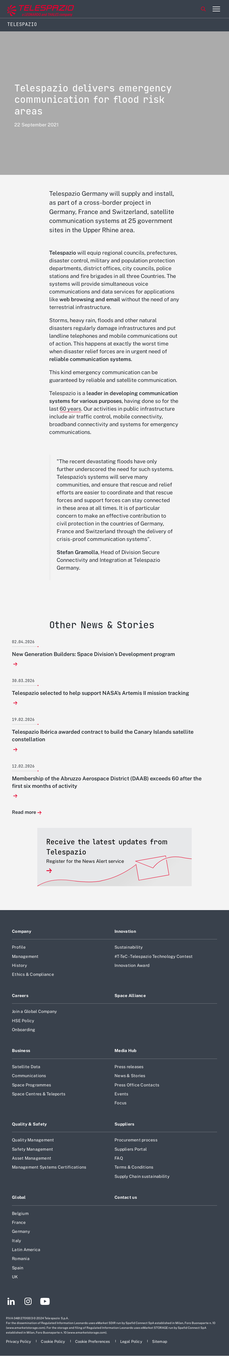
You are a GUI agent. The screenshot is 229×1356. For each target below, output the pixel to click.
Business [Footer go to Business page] (21, 1050)
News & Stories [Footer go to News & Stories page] (130, 1075)
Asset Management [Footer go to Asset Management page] (31, 1158)
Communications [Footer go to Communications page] (29, 1075)
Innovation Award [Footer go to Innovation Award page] (131, 965)
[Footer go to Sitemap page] (159, 1341)
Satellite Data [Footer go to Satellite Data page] (26, 1066)
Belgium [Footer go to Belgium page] (20, 1213)
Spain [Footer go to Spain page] (17, 1267)
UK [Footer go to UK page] (15, 1276)
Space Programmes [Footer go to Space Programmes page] (31, 1085)
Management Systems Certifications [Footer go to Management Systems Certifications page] (49, 1167)
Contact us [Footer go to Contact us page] (125, 1197)
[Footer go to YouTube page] (45, 1302)
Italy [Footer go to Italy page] (16, 1240)
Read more (24, 812)
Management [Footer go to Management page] (25, 956)
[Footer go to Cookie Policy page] (53, 1341)
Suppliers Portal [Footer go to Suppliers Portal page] (130, 1149)
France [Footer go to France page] (19, 1222)
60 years (70, 409)
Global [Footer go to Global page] (19, 1197)
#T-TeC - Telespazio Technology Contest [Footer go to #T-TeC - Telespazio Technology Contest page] (153, 956)
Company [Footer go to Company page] (21, 931)
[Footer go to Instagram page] (28, 1302)
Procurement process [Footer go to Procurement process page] (135, 1140)
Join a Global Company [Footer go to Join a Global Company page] (34, 1011)
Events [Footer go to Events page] (121, 1093)
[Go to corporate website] (29, 9)
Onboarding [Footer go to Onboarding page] (23, 1029)
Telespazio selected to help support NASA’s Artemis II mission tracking (100, 693)
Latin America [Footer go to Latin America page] (26, 1249)
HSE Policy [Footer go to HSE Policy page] (23, 1020)
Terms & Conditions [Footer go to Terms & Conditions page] (134, 1167)
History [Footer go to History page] (19, 965)
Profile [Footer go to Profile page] (19, 947)
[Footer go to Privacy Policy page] (19, 1341)
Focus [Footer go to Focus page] (120, 1102)
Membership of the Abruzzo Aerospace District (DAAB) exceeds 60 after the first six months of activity (107, 782)
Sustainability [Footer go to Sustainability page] (128, 947)
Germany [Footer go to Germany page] (21, 1231)
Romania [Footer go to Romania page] (21, 1258)
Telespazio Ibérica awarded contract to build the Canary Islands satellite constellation (103, 735)
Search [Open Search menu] (203, 8)
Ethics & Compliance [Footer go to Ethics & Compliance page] (33, 974)
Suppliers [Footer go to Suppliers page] (124, 1124)
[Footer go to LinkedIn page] (11, 1302)
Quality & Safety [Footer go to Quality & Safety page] (29, 1124)
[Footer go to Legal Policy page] (131, 1341)
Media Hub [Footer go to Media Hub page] (125, 1050)
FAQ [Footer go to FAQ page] (118, 1158)
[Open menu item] (216, 8)
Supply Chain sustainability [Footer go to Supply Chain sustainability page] (141, 1176)
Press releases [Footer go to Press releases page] (129, 1066)
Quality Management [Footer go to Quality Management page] (33, 1140)
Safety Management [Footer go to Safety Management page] (32, 1149)
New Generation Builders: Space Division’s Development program (93, 654)
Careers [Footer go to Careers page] (20, 995)
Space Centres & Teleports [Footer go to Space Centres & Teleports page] (38, 1093)
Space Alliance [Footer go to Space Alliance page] (130, 995)
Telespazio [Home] (22, 24)
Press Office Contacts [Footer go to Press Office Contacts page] (136, 1085)
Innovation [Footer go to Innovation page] (125, 931)
